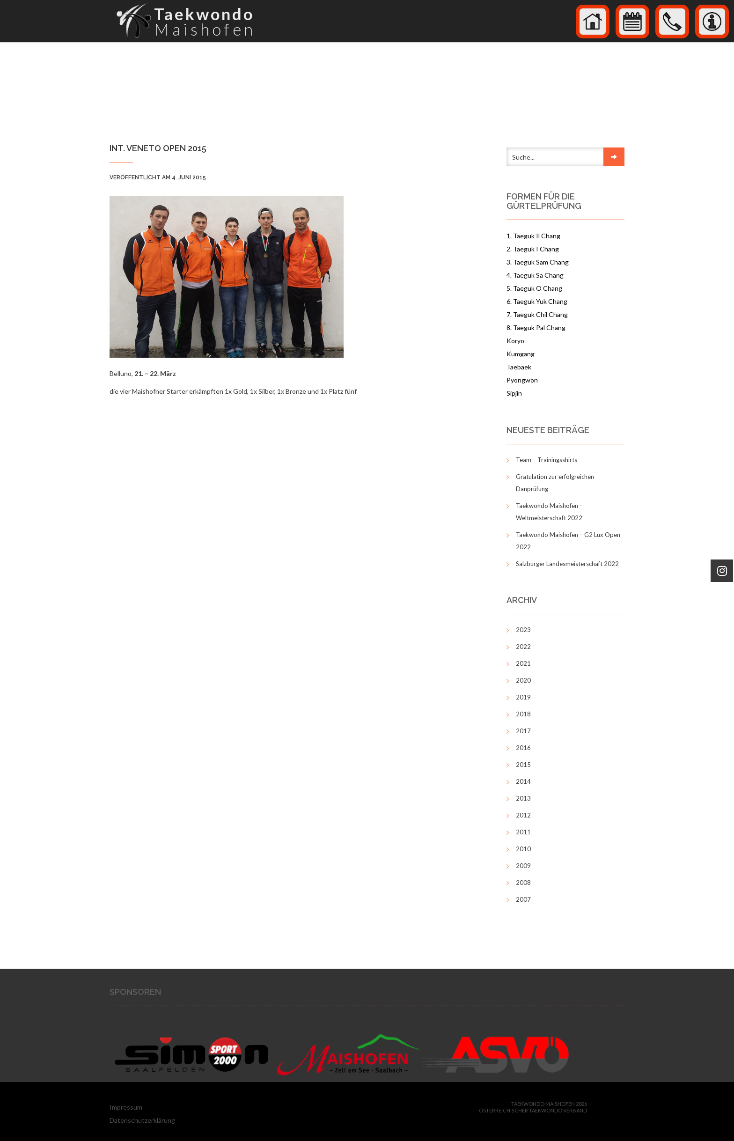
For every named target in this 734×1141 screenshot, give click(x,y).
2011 (523, 832)
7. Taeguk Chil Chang (537, 314)
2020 (523, 680)
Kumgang (520, 354)
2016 (523, 747)
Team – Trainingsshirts (546, 460)
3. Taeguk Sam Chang (537, 262)
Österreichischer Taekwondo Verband (533, 1110)
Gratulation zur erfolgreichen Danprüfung (555, 483)
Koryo (515, 341)
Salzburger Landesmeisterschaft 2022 (567, 563)
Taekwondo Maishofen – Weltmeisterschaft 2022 (549, 512)
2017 (523, 731)
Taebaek (518, 367)
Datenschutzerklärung (142, 1120)
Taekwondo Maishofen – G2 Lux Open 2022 (568, 541)
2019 (523, 697)
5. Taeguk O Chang (534, 288)
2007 (523, 899)
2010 (523, 849)
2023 (523, 629)
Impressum (126, 1107)
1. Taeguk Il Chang (533, 236)
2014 (523, 781)
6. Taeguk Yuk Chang (536, 301)
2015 (523, 764)
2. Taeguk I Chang (532, 249)
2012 (523, 815)
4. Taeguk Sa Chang (535, 275)
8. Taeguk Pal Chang (535, 327)
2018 (523, 714)
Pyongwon (522, 380)
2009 (523, 865)
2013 (523, 798)
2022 (523, 646)
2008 (523, 882)
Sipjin (514, 393)
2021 (523, 663)
